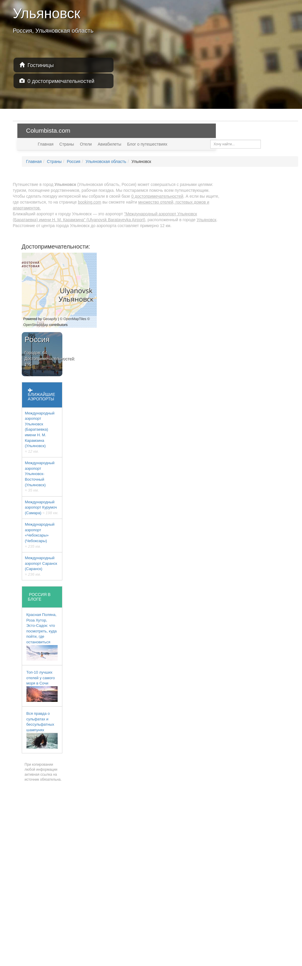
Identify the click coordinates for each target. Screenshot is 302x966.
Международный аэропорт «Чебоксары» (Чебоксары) (40, 535)
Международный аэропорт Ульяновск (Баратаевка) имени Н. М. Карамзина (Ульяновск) (40, 432)
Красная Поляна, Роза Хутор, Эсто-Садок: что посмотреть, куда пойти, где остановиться (42, 636)
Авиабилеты (109, 144)
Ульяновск (206, 219)
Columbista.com (48, 130)
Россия (73, 161)
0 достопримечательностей (57, 81)
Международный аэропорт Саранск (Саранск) (41, 566)
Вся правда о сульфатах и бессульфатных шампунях (42, 730)
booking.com (89, 202)
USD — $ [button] (283, 130)
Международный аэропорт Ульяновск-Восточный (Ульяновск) (40, 476)
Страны (66, 144)
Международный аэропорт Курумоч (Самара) (42, 507)
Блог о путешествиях (147, 144)
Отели (86, 144)
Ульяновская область (106, 161)
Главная (46, 144)
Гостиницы (36, 65)
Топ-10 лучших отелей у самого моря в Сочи (42, 686)
